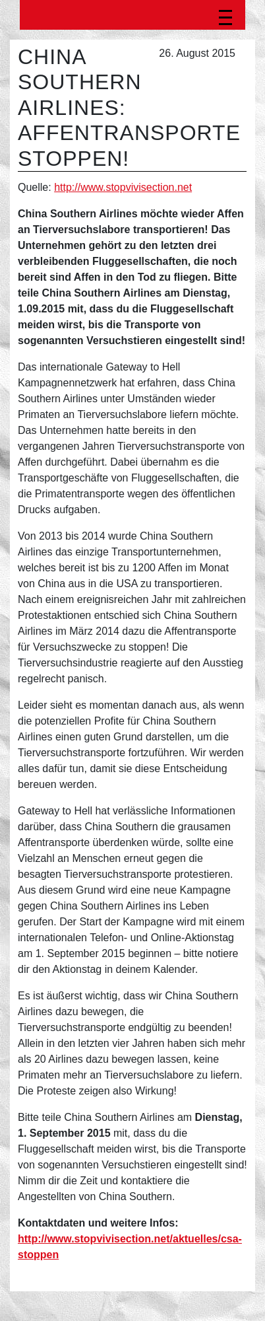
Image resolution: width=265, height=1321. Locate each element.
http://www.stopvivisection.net (123, 187)
